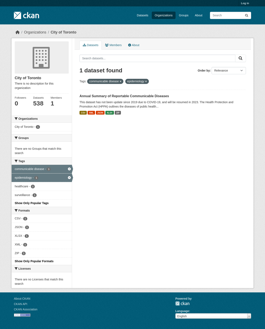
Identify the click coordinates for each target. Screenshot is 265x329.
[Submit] (246, 15)
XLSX (109, 112)
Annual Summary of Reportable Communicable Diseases (124, 96)
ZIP (117, 112)
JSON (100, 112)
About (198, 15)
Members (113, 45)
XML (91, 112)
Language (182, 311)
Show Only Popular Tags (32, 203)
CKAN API (20, 304)
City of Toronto (63, 32)
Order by (204, 70)
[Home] (18, 32)
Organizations (163, 15)
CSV (83, 112)
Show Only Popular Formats (34, 261)
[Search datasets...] (230, 15)
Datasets (142, 15)
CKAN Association (25, 309)
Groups (183, 15)
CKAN (182, 303)
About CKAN (22, 298)
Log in (245, 3)
